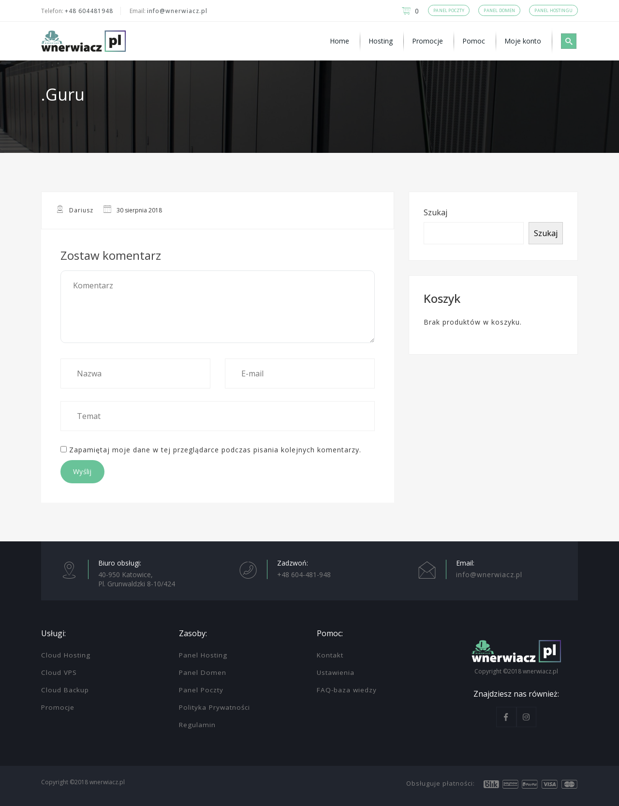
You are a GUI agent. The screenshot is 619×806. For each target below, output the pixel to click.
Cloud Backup (65, 690)
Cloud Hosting (65, 655)
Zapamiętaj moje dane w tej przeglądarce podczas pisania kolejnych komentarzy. (215, 449)
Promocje (57, 707)
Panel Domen (202, 672)
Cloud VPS (59, 672)
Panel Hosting (203, 655)
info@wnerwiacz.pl (177, 11)
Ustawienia (335, 672)
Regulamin (197, 724)
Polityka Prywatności (214, 707)
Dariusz (81, 210)
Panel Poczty (201, 690)
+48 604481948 (89, 11)
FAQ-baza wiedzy (347, 690)
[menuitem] (341, 41)
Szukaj (435, 212)
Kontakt (330, 655)
